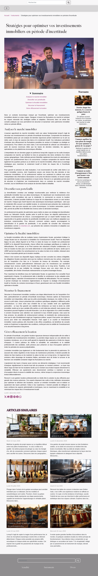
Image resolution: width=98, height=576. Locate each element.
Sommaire (37, 93)
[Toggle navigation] (6, 8)
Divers (73, 567)
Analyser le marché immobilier (36, 97)
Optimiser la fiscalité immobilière (36, 102)
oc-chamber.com (24, 226)
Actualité (25, 567)
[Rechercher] (46, 2)
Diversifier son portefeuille (36, 100)
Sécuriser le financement (36, 105)
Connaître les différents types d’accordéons (68, 523)
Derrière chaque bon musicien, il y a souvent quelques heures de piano (83, 110)
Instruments (15, 15)
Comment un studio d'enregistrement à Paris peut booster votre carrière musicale (83, 174)
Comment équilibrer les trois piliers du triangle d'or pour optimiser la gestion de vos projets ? (83, 142)
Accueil (6, 15)
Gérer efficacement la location (36, 108)
